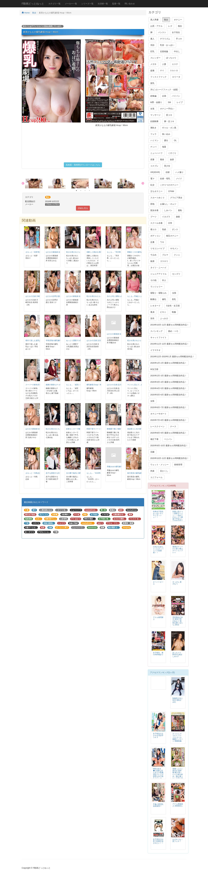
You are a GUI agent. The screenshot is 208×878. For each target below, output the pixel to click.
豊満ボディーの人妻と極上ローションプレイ (177, 549)
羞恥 (180, 210)
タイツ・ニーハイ (158, 267)
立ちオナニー (156, 191)
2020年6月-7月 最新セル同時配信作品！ (168, 407)
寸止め (153, 255)
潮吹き (153, 128)
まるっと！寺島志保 (33, 473)
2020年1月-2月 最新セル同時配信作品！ (168, 363)
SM (169, 102)
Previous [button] (23, 183)
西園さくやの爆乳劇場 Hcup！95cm (141, 252)
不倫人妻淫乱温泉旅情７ (158, 805)
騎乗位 (153, 299)
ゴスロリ (164, 261)
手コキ (179, 39)
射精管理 (178, 464)
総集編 (153, 96)
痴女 (180, 26)
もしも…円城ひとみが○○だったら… (141, 296)
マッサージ (155, 115)
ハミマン (154, 140)
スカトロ (174, 70)
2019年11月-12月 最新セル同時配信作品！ (169, 344)
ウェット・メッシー (159, 464)
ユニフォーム (156, 477)
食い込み (166, 134)
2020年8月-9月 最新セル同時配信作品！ (168, 433)
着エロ (153, 229)
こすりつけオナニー (169, 185)
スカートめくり (157, 197)
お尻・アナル (156, 26)
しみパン (168, 210)
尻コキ (169, 115)
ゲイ (162, 70)
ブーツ (153, 217)
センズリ (176, 274)
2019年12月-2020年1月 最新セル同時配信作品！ (172, 356)
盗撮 (152, 70)
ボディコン (155, 236)
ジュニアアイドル (158, 274)
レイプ (180, 102)
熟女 (34, 13)
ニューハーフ (156, 153)
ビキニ (163, 312)
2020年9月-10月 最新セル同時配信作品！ (169, 445)
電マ (152, 178)
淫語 (152, 45)
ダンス (175, 229)
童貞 (152, 312)
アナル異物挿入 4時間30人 (177, 805)
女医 (174, 293)
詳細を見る (83, 208)
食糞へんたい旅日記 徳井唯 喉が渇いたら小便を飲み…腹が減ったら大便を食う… (177, 774)
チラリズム (165, 39)
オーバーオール (158, 583)
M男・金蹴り (156, 102)
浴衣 (152, 318)
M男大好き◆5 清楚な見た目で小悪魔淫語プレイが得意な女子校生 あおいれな (158, 774)
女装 (152, 108)
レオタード (155, 306)
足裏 (152, 242)
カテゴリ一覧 (54, 3)
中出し (177, 51)
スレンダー (155, 58)
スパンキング (156, 331)
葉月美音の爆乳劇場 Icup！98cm (140, 473)
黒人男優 (154, 19)
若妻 (152, 159)
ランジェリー (156, 286)
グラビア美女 (176, 197)
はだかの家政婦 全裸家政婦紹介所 (79, 296)
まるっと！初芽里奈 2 (33, 252)
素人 (152, 39)
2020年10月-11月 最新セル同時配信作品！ (169, 458)
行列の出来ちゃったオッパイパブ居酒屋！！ (158, 550)
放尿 (172, 159)
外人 (164, 280)
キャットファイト (158, 337)
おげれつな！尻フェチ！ (177, 840)
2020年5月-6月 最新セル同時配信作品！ (168, 394)
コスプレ (154, 166)
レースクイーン (157, 426)
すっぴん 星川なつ (177, 583)
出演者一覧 (103, 3)
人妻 (164, 64)
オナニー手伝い (167, 108)
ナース (173, 426)
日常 (170, 223)
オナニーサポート (158, 414)
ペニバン (168, 439)
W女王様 (154, 369)
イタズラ (166, 217)
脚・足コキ (169, 121)
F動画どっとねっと (33, 3)
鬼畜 (164, 147)
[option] (36, 183)
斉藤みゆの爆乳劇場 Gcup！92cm (120, 467)
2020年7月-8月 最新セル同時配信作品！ (168, 420)
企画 (164, 96)
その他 (153, 280)
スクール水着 (156, 223)
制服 (174, 312)
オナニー (178, 19)
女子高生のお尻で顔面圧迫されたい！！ (158, 841)
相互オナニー (172, 236)
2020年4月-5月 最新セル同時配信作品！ (168, 388)
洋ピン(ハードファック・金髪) (164, 89)
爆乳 (164, 299)
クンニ (177, 255)
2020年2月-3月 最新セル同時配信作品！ (168, 375)
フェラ (153, 134)
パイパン (176, 96)
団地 (152, 204)
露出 (166, 140)
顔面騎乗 (154, 121)
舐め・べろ (173, 331)
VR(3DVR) (155, 172)
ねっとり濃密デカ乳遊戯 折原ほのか (80, 340)
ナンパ (153, 147)
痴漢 (152, 261)
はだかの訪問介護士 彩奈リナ (57, 296)
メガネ (153, 64)
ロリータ (176, 77)
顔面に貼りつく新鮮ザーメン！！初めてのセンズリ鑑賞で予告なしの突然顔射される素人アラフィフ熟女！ (177, 518)
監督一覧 (116, 3)
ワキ (162, 242)
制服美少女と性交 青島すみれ (177, 700)
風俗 (162, 159)
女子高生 (176, 32)
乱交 (152, 185)
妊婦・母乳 (165, 178)
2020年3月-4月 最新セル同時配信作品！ (168, 382)
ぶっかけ (164, 318)
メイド (179, 178)
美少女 (167, 166)
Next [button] (142, 183)
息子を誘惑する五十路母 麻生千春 (59, 473)
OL (175, 140)
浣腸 (152, 452)
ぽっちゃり (171, 58)
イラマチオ (155, 350)
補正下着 (154, 439)
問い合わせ (130, 3)
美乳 (174, 299)
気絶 (164, 229)
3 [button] (85, 190)
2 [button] (80, 190)
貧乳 (152, 83)
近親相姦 (164, 51)
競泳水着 (154, 210)
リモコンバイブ (157, 248)
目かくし (164, 471)
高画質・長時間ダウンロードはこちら (83, 165)
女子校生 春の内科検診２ (158, 654)
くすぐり (172, 153)
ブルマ (165, 255)
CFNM (171, 191)
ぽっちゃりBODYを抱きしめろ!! (177, 654)
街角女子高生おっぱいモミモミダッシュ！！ (158, 514)
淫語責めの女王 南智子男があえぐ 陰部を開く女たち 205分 (177, 621)
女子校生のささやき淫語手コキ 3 (158, 735)
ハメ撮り (179, 172)
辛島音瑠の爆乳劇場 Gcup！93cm (59, 340)
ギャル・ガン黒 (169, 128)
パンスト (162, 32)
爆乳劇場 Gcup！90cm (95, 385)
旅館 (178, 217)
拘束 (152, 471)
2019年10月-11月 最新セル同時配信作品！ (169, 325)
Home (26, 13)
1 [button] (76, 190)
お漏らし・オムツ (168, 204)
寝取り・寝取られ (158, 293)
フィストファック (158, 77)
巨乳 (152, 51)
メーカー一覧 (71, 3)
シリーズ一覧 (87, 3)
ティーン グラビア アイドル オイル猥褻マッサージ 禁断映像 (177, 737)
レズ (170, 26)
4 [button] (89, 190)
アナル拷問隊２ (158, 618)
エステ (175, 64)
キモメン (174, 248)
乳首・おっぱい (167, 45)
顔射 (168, 172)
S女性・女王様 (173, 306)
